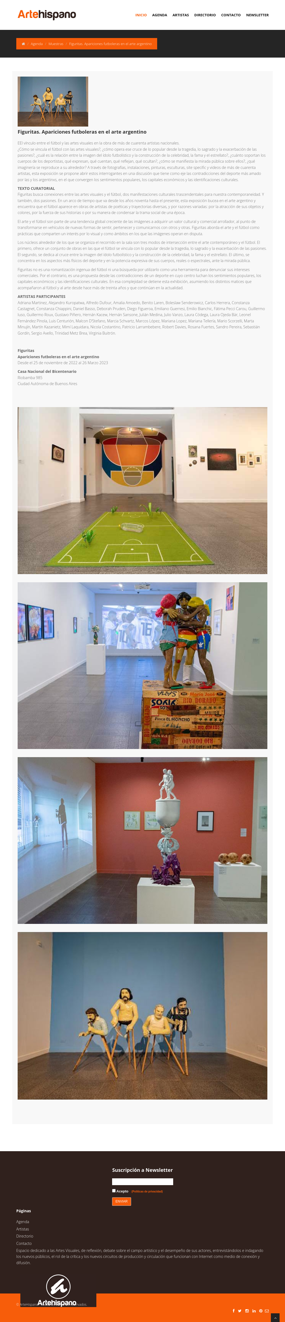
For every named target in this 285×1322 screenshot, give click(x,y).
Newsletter (257, 14)
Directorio (205, 14)
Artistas (181, 14)
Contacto (231, 14)
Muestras (56, 43)
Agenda (159, 14)
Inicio (141, 14)
